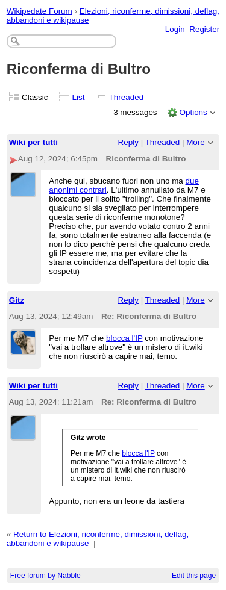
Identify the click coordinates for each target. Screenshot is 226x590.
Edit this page (194, 575)
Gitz (16, 300)
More (195, 142)
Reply (128, 142)
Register (204, 29)
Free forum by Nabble (45, 575)
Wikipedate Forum (39, 11)
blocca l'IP (124, 338)
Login (175, 29)
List (78, 97)
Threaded (126, 97)
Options (193, 112)
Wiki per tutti (33, 142)
